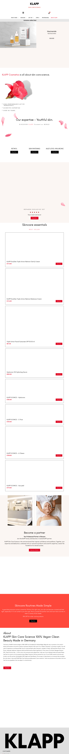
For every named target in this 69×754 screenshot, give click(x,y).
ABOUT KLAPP (54, 17)
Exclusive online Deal (30, 20)
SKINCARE (23, 17)
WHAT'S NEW (14, 17)
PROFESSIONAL (45, 17)
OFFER (38, 17)
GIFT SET (31, 17)
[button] (23, 12)
